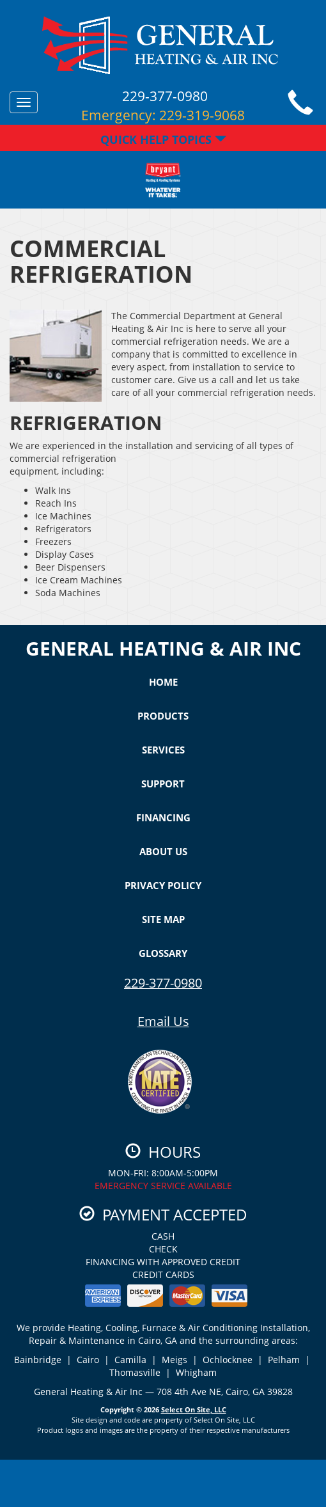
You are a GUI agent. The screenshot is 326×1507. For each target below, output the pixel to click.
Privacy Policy (163, 885)
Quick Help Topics (163, 139)
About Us (163, 851)
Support (163, 783)
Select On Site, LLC (193, 1409)
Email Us (163, 1021)
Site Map (163, 919)
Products (163, 715)
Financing (163, 817)
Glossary (163, 953)
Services (163, 749)
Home (163, 681)
